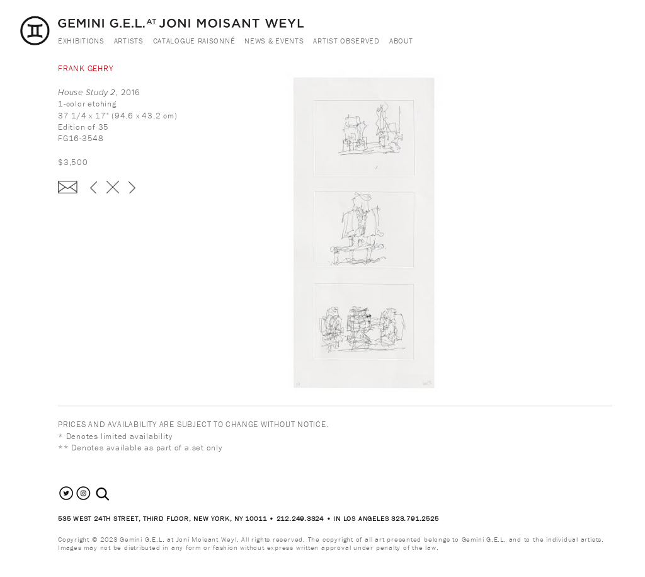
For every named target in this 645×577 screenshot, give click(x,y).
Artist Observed (346, 40)
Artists (129, 40)
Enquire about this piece (67, 187)
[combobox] (116, 494)
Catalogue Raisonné (194, 40)
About (401, 40)
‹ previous (93, 187)
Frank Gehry (85, 68)
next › (131, 187)
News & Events (274, 40)
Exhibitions (81, 40)
